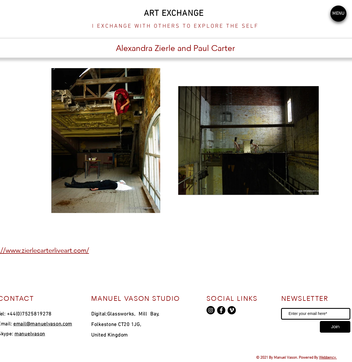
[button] (338, 14)
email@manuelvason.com (42, 324)
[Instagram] (210, 310)
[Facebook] (221, 310)
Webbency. (328, 357)
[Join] (335, 327)
